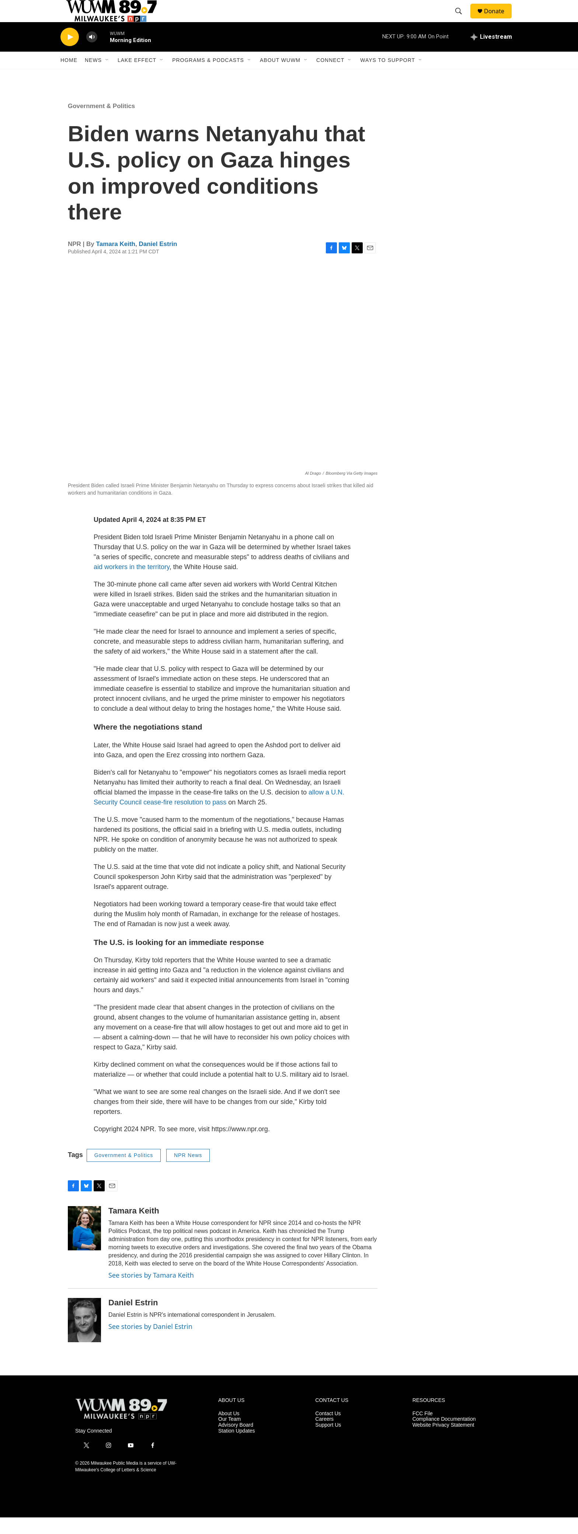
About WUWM (280, 77)
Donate (498, 19)
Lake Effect (137, 77)
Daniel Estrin (158, 260)
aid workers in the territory (132, 583)
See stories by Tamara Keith (151, 1291)
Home (68, 77)
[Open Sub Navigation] (107, 77)
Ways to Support (387, 77)
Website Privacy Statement (443, 1441)
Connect (330, 77)
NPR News (188, 1172)
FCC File (422, 1430)
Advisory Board (235, 1441)
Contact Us (328, 1430)
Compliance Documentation (444, 1435)
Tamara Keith (115, 260)
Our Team (229, 1435)
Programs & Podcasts (208, 77)
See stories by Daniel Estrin (150, 1343)
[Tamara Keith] (84, 1245)
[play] (70, 53)
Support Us (328, 1441)
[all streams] (491, 53)
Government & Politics (101, 122)
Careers (324, 1435)
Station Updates (236, 1447)
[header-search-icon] (462, 19)
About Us (229, 1430)
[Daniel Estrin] (84, 1337)
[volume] (92, 53)
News (93, 77)
